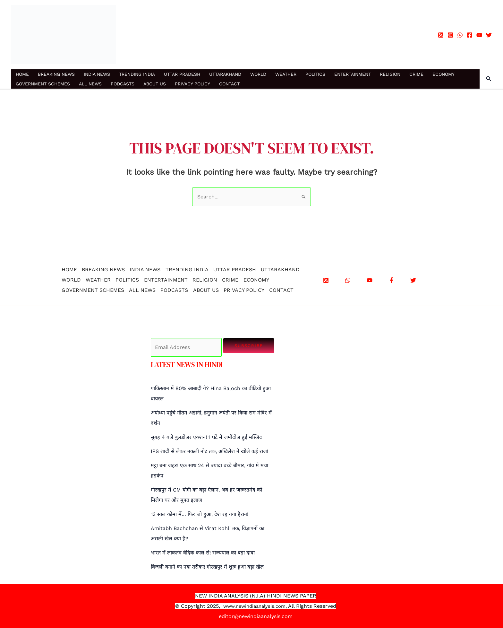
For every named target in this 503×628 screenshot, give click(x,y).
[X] (413, 280)
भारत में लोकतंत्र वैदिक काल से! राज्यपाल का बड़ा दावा (203, 553)
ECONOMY (443, 74)
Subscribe (248, 345)
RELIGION (390, 74)
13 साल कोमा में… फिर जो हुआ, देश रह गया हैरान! (199, 514)
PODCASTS (122, 83)
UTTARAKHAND (225, 74)
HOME (22, 74)
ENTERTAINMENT (352, 74)
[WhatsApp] (460, 35)
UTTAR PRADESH (182, 74)
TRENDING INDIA (137, 74)
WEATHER (285, 74)
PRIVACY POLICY (192, 83)
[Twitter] (489, 35)
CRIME (416, 74)
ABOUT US (154, 83)
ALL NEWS (90, 83)
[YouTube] (479, 35)
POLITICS (315, 74)
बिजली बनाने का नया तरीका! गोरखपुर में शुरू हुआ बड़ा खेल (207, 567)
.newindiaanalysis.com (260, 606)
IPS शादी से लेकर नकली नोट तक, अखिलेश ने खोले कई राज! (209, 451)
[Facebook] (470, 35)
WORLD (258, 74)
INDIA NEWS (97, 74)
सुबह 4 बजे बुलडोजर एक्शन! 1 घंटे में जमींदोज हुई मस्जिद (206, 437)
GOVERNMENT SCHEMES (43, 83)
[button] (489, 79)
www (227, 606)
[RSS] (441, 35)
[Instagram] (450, 35)
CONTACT (229, 83)
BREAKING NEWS (56, 74)
